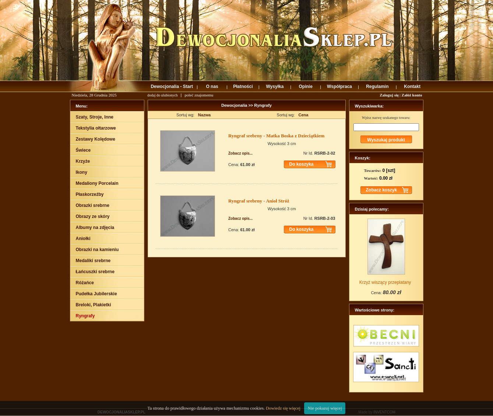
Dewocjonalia (234, 105)
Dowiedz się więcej (283, 408)
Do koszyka (301, 164)
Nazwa (204, 115)
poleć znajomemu (198, 95)
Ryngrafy (263, 105)
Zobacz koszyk (381, 190)
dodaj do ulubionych (162, 95)
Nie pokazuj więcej (325, 408)
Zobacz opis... (240, 153)
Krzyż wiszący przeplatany (385, 282)
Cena (304, 115)
